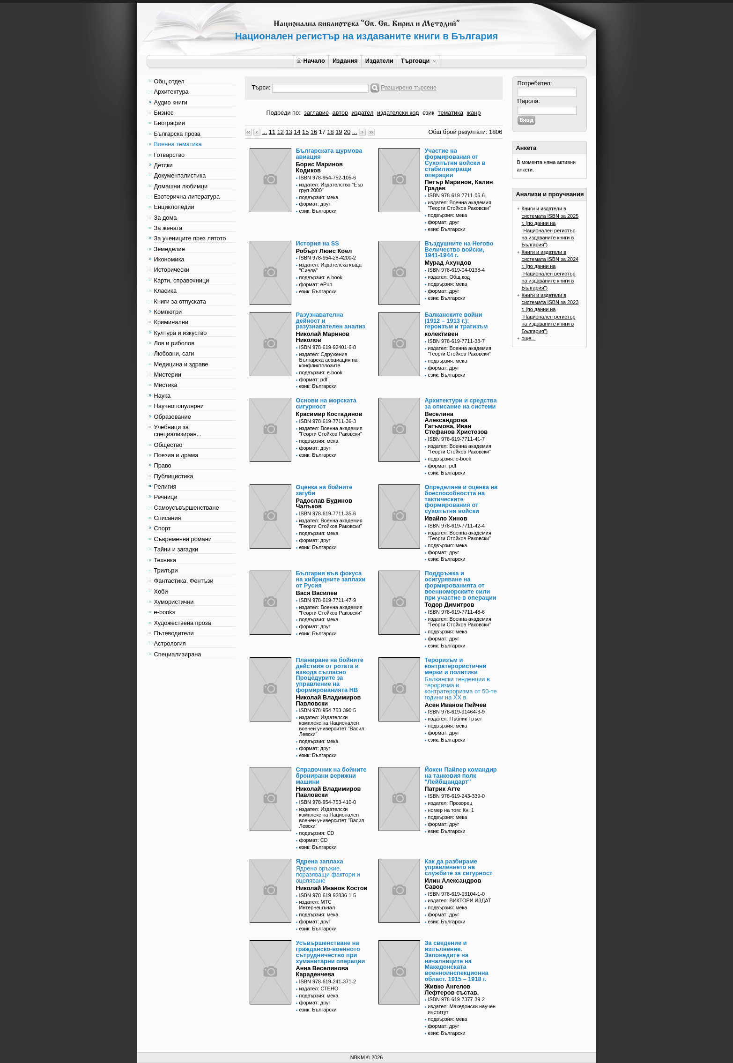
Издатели (379, 60)
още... (529, 338)
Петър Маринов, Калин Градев (459, 185)
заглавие (316, 112)
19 (338, 131)
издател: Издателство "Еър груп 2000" (331, 187)
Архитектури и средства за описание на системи (461, 403)
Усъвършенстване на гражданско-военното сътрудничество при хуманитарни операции (330, 951)
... (264, 131)
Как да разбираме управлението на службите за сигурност (459, 867)
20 (347, 131)
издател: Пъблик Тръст (455, 718)
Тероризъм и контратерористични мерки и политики (456, 666)
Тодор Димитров (449, 604)
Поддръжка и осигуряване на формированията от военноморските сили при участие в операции (460, 585)
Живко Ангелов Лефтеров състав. (452, 989)
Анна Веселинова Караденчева (322, 971)
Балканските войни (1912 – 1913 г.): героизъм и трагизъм (456, 320)
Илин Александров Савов (453, 883)
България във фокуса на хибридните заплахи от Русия (331, 579)
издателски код (398, 112)
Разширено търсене (409, 87)
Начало (310, 60)
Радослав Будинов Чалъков (324, 503)
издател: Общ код (449, 277)
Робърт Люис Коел (324, 250)
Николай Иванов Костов (332, 888)
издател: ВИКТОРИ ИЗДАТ (459, 900)
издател (363, 112)
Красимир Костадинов (329, 413)
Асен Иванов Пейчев (456, 704)
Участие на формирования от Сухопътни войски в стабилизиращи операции (455, 162)
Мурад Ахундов (448, 262)
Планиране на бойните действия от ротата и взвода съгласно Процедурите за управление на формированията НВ (329, 674)
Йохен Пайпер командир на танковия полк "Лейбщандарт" (461, 775)
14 (297, 131)
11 (272, 131)
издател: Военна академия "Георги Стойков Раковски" (459, 205)
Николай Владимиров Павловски (328, 700)
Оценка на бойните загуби (324, 490)
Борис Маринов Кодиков (319, 167)
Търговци (418, 60)
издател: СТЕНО (319, 988)
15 (305, 131)
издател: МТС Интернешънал (317, 904)
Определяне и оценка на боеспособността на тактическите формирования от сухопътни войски (461, 498)
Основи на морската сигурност (326, 403)
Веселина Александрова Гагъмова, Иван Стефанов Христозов (456, 422)
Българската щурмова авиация (329, 153)
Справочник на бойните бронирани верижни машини (331, 775)
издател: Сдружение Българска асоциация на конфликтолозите (328, 359)
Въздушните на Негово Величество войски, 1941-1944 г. (459, 249)
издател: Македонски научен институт (462, 1009)
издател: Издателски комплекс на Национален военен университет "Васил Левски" (331, 725)
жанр (474, 112)
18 (330, 131)
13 (288, 131)
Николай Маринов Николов (323, 336)
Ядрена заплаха (319, 861)
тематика (450, 112)
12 (280, 131)
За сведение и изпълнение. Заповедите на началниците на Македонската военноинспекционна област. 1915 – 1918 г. (457, 960)
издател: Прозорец (450, 803)
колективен (442, 333)
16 (314, 131)
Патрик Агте (442, 788)
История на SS (317, 243)
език (428, 112)
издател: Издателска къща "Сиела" (330, 267)
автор (340, 112)
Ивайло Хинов (446, 518)
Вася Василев (317, 592)
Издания (345, 60)
